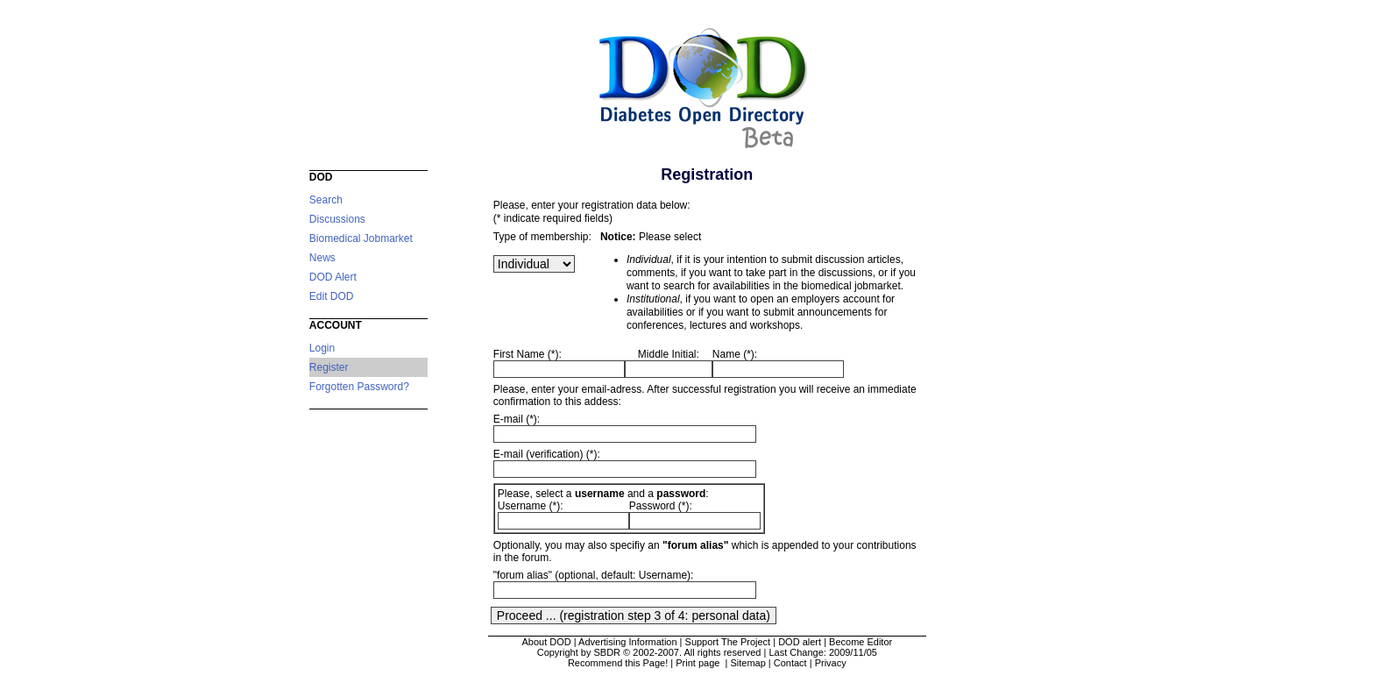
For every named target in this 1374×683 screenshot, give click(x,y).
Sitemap (747, 663)
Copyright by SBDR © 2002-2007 (608, 652)
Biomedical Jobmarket (361, 238)
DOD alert (799, 642)
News (322, 258)
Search (326, 200)
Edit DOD (331, 296)
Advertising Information (627, 642)
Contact (790, 663)
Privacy (830, 663)
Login (322, 348)
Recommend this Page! (618, 663)
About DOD (545, 642)
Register (329, 367)
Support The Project (728, 642)
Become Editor (860, 642)
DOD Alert (333, 277)
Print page (699, 663)
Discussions (337, 219)
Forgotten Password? (359, 387)
